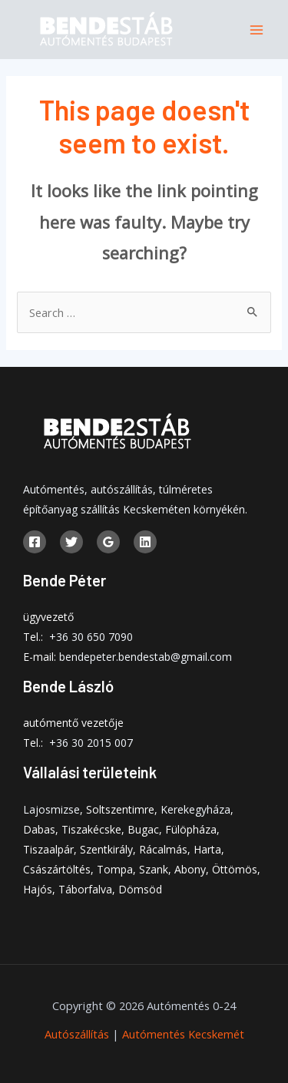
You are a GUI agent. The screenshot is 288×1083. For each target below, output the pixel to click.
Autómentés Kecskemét (183, 1034)
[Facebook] (34, 541)
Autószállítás (77, 1034)
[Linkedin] (145, 541)
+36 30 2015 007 (91, 742)
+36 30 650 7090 (91, 636)
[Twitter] (71, 541)
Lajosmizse (51, 809)
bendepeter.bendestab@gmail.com (145, 656)
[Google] (108, 541)
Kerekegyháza (195, 809)
